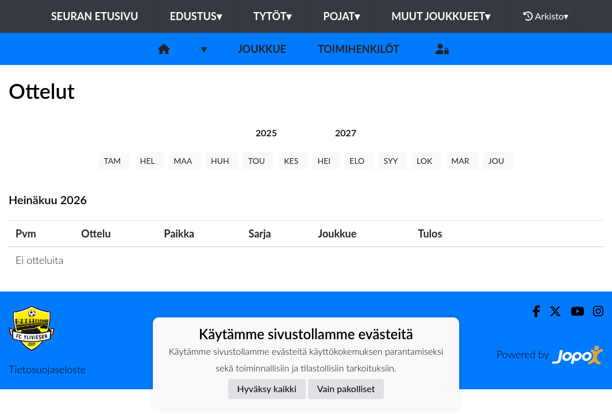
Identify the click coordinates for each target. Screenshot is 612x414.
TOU (259, 161)
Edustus (195, 16)
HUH (222, 161)
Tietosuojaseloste (47, 369)
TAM (114, 161)
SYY (393, 161)
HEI (325, 161)
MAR (462, 161)
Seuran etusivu (94, 16)
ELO (358, 161)
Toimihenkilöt (358, 49)
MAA (185, 161)
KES (293, 161)
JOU (498, 161)
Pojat (341, 16)
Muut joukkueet (440, 16)
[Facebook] (532, 311)
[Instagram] (593, 311)
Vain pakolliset (346, 388)
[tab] (266, 132)
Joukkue (262, 49)
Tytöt (272, 16)
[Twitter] (550, 311)
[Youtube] (572, 311)
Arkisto (546, 16)
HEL (149, 161)
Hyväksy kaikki (267, 388)
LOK (426, 161)
